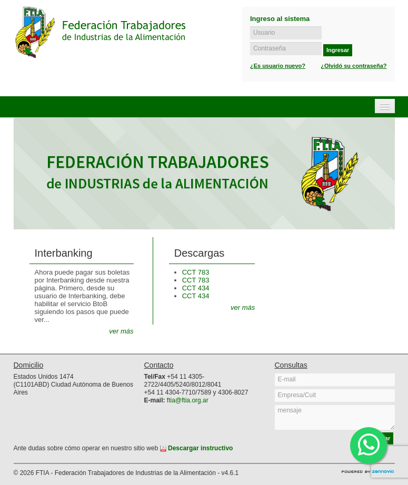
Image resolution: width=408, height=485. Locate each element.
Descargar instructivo (196, 448)
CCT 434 (196, 288)
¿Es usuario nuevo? (277, 66)
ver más (121, 331)
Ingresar (337, 50)
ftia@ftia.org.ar (187, 400)
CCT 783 (196, 272)
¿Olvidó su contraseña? (353, 66)
